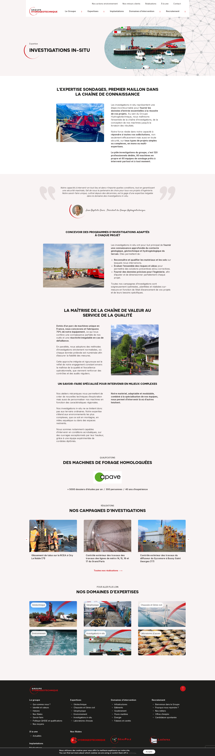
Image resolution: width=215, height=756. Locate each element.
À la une (165, 5)
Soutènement (120, 711)
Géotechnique (80, 704)
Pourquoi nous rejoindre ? (167, 707)
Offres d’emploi (162, 714)
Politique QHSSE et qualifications (47, 721)
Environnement (80, 714)
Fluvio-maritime (121, 714)
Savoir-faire (38, 717)
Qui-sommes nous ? (41, 704)
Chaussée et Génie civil (84, 707)
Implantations (122, 12)
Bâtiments (118, 707)
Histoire (36, 711)
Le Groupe (82, 12)
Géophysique (80, 711)
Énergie (117, 717)
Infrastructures (120, 704)
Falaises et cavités (122, 721)
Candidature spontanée (166, 717)
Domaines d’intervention (148, 12)
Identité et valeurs (41, 707)
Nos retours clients (131, 5)
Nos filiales (38, 714)
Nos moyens (38, 724)
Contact (177, 5)
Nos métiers (160, 711)
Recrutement (176, 12)
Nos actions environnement (105, 5)
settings (130, 753)
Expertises (101, 12)
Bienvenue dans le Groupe (167, 704)
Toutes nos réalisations (106, 570)
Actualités (37, 736)
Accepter (149, 751)
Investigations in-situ (83, 717)
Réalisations (150, 5)
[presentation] (26, 539)
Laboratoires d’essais (83, 721)
